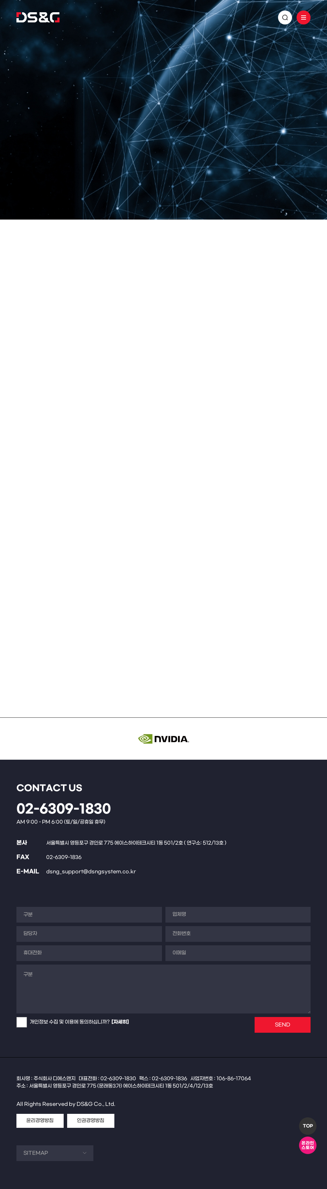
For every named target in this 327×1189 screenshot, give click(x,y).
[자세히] (120, 1022)
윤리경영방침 (40, 1121)
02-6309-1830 (63, 809)
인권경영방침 (90, 1121)
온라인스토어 (307, 1145)
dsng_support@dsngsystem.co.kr (91, 872)
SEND (282, 1025)
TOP (308, 1126)
